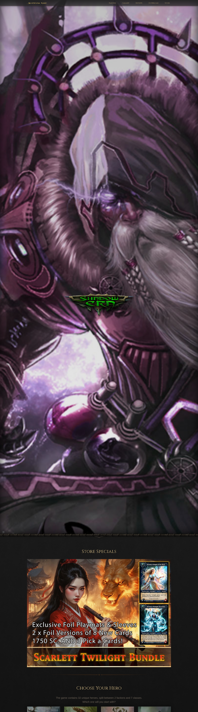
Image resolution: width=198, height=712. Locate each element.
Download (153, 3)
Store (167, 3)
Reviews (139, 3)
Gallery (125, 3)
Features (112, 3)
